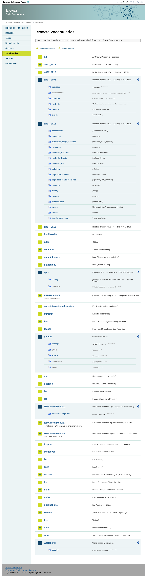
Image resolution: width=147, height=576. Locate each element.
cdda (46, 242)
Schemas (9, 48)
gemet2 (48, 336)
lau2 (46, 467)
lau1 (46, 459)
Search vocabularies (47, 48)
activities (56, 87)
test (46, 520)
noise (47, 497)
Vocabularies (11, 53)
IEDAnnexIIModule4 (54, 433)
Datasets (9, 33)
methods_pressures (60, 152)
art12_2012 (50, 64)
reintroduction (58, 202)
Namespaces (11, 63)
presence (56, 185)
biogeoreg (56, 136)
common (49, 249)
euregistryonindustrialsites (59, 306)
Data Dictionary (27, 22)
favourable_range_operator (64, 142)
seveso (48, 512)
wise (46, 535)
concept (55, 344)
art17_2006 (50, 79)
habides (48, 384)
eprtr (46, 272)
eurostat (48, 314)
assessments (57, 131)
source (55, 355)
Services (9, 58)
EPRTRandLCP (52, 295)
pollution (56, 169)
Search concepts (68, 48)
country (55, 550)
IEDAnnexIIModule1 (54, 406)
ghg (46, 376)
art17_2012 (50, 123)
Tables (8, 38)
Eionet (16, 22)
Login (119, 2)
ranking (55, 196)
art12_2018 (50, 72)
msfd (46, 489)
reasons (55, 109)
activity (55, 279)
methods (56, 104)
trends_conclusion (60, 218)
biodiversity (50, 234)
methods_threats (59, 158)
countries (56, 98)
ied (45, 399)
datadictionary (52, 257)
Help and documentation (16, 28)
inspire (47, 444)
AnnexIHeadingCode (61, 414)
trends (55, 115)
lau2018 (48, 474)
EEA (17, 2)
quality (55, 191)
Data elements (12, 43)
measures (56, 147)
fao (45, 321)
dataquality (50, 265)
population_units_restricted (64, 180)
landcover (49, 452)
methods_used (58, 163)
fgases (47, 329)
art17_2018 (50, 227)
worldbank (50, 543)
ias (45, 391)
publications (51, 505)
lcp (45, 482)
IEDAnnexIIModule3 (54, 423)
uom (46, 527)
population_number (60, 174)
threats (55, 207)
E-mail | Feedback (13, 567)
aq (45, 57)
